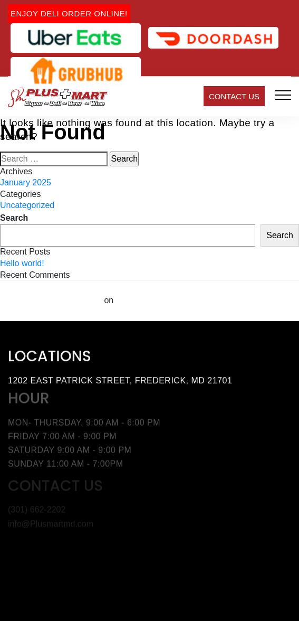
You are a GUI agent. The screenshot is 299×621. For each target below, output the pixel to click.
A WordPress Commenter (51, 300)
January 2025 (25, 182)
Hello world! (22, 263)
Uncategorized (27, 205)
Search (14, 217)
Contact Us (234, 96)
